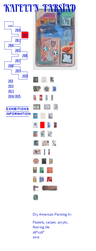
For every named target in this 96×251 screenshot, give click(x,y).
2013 (17, 40)
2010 (17, 30)
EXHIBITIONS (17, 109)
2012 (25, 35)
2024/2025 (14, 97)
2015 (17, 51)
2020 (25, 76)
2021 (10, 81)
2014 (10, 46)
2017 (17, 61)
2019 (17, 71)
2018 (10, 66)
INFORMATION (18, 114)
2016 (24, 56)
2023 (11, 91)
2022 (11, 86)
